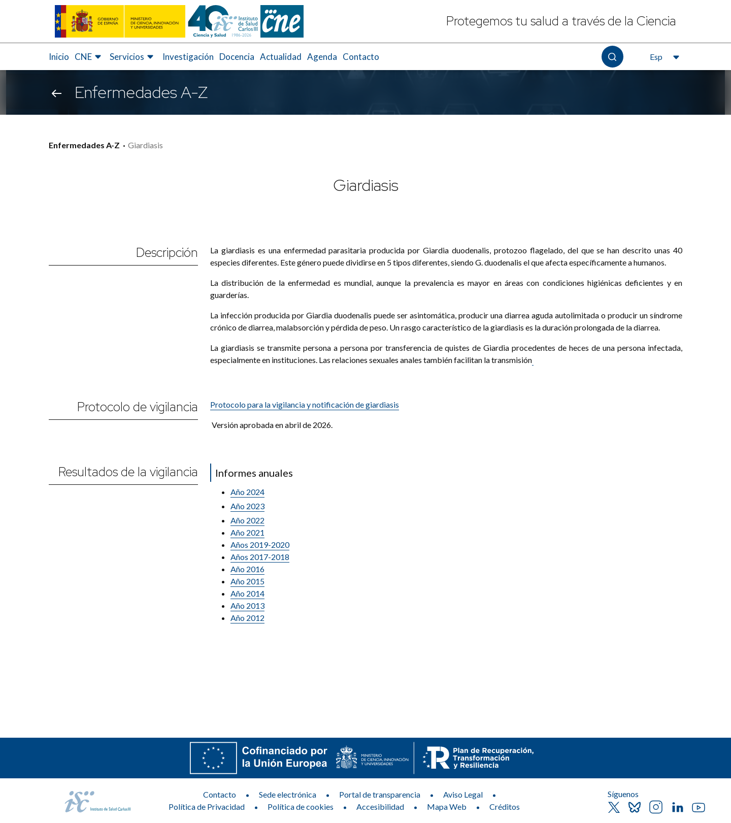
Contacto (219, 794)
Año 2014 (247, 593)
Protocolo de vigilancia (137, 407)
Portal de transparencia (379, 794)
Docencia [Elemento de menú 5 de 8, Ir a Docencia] (236, 56)
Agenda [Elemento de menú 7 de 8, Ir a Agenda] (322, 56)
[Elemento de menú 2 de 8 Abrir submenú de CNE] (89, 56)
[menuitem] (59, 57)
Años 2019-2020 (259, 544)
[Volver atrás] (56, 92)
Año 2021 (247, 532)
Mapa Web (447, 806)
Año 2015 (247, 581)
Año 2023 (247, 506)
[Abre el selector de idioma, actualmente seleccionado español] (663, 57)
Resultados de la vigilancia (128, 472)
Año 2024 (247, 492)
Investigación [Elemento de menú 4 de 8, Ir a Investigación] (188, 56)
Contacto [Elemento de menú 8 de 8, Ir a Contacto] (361, 56)
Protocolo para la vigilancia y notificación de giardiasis (304, 404)
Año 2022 (247, 520)
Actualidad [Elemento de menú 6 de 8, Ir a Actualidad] (281, 56)
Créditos (504, 806)
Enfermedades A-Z (84, 145)
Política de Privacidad (207, 806)
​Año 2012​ (247, 617)
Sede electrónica (287, 794)
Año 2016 (247, 569)
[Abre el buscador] (612, 57)
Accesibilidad (380, 806)
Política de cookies (301, 806)
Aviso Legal (463, 794)
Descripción (167, 252)
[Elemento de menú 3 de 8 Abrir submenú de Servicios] (133, 56)
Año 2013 (247, 605)
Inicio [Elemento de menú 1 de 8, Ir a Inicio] (59, 56)
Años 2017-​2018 (259, 557)
